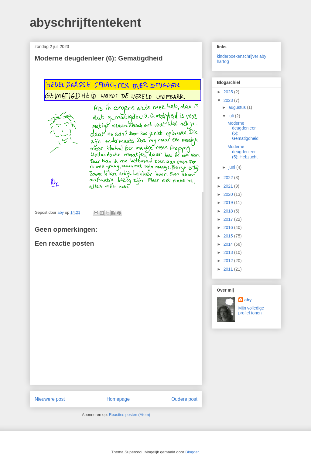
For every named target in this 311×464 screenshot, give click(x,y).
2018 (229, 211)
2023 (229, 100)
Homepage (118, 399)
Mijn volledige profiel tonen (251, 310)
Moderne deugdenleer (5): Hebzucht (242, 151)
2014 (229, 244)
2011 (229, 269)
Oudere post (184, 399)
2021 (229, 186)
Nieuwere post (50, 399)
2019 (229, 202)
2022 (229, 177)
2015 (229, 236)
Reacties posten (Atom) (129, 414)
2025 (229, 91)
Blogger (192, 452)
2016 (229, 227)
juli (231, 115)
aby (248, 299)
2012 (229, 260)
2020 (229, 194)
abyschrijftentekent (85, 22)
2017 (229, 219)
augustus (237, 107)
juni (232, 167)
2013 (229, 252)
